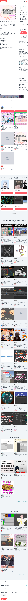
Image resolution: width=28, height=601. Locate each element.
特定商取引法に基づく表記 (23, 85)
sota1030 (19, 206)
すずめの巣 (6, 206)
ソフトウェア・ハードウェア (23, 7)
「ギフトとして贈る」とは (23, 46)
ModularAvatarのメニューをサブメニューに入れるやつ (20, 147)
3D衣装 (15, 125)
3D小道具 (2, 145)
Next (14, 12)
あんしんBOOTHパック (22, 62)
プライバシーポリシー (23, 87)
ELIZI (5, 190)
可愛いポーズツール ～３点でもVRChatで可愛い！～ (7, 128)
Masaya (19, 190)
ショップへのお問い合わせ (23, 90)
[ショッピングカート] (24, 1)
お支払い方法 (22, 80)
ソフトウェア (23, 8)
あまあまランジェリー (18, 127)
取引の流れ (22, 78)
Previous (1, 12)
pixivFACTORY (21, 72)
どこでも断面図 (3, 167)
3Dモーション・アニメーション (5, 125)
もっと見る (14, 214)
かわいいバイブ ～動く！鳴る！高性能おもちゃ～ (7, 148)
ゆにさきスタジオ (8, 107)
